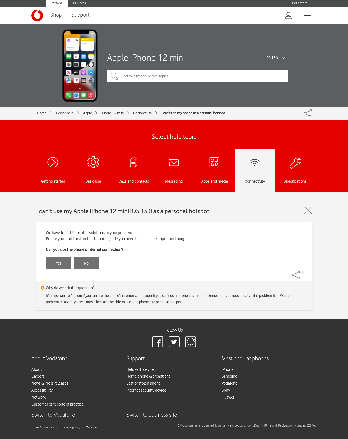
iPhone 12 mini (113, 113)
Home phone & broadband (148, 376)
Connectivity (142, 113)
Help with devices (141, 369)
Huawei (228, 397)
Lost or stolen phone (143, 383)
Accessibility (42, 390)
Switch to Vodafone (53, 415)
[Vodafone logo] (37, 15)
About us (38, 369)
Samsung (229, 376)
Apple (87, 113)
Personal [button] (57, 3)
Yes (58, 263)
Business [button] (79, 3)
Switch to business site (151, 415)
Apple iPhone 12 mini (146, 57)
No (86, 263)
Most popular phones (245, 359)
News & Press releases (49, 383)
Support (81, 15)
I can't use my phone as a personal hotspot (193, 113)
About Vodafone (49, 359)
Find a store (298, 3)
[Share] (302, 272)
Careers (37, 376)
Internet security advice (146, 390)
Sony (226, 390)
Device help (65, 113)
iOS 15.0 (272, 58)
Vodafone (230, 383)
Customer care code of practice (57, 404)
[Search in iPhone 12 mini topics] (197, 76)
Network (38, 397)
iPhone (227, 369)
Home (42, 113)
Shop (56, 15)
